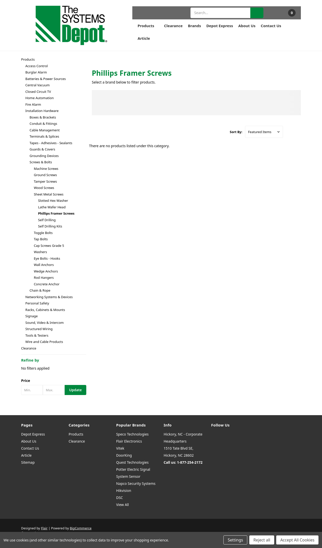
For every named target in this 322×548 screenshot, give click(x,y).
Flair (44, 528)
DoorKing (124, 455)
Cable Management (45, 130)
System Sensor (128, 476)
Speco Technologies (132, 434)
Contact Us (271, 25)
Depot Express (219, 25)
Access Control (36, 66)
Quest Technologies (132, 462)
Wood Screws (44, 187)
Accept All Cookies (297, 540)
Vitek (120, 448)
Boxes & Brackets (43, 117)
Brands (194, 25)
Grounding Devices (44, 155)
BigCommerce (81, 528)
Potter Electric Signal (133, 469)
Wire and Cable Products (44, 341)
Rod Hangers (44, 277)
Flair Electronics (129, 441)
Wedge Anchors (46, 271)
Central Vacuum (37, 85)
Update (75, 389)
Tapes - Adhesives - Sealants (51, 143)
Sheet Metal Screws (48, 194)
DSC (119, 497)
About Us (246, 25)
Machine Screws (46, 168)
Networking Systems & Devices (49, 297)
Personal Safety (37, 303)
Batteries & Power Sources (45, 78)
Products (148, 25)
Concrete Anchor (46, 284)
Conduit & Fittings (43, 123)
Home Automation (39, 98)
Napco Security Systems (135, 483)
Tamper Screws (45, 181)
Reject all (261, 540)
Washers (40, 252)
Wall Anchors (44, 264)
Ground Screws (45, 175)
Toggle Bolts (43, 232)
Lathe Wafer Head (51, 207)
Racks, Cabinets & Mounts (45, 309)
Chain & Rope (40, 290)
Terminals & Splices (44, 136)
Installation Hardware (42, 110)
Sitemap (28, 462)
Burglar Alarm (36, 72)
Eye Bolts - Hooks (47, 258)
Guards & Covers (42, 149)
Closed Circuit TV (38, 91)
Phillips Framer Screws (56, 213)
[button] (53, 381)
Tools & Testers (36, 335)
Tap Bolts (41, 239)
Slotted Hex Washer (53, 200)
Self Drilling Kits (50, 226)
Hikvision (123, 490)
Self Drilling (47, 220)
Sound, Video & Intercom (44, 322)
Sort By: (236, 132)
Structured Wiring (39, 329)
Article (144, 38)
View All (122, 504)
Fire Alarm (33, 104)
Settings (235, 540)
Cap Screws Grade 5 (49, 245)
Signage (31, 316)
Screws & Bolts (41, 162)
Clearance (173, 25)
